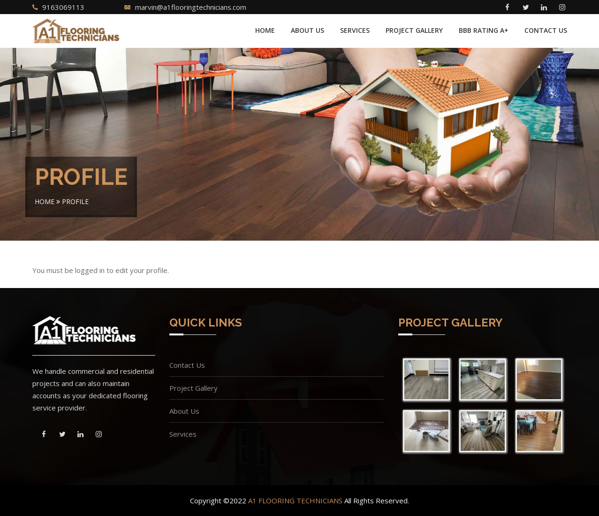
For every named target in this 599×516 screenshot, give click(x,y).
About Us (307, 30)
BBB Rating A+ (483, 30)
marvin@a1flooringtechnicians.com (190, 7)
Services (355, 30)
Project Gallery (414, 30)
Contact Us (545, 30)
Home (265, 30)
